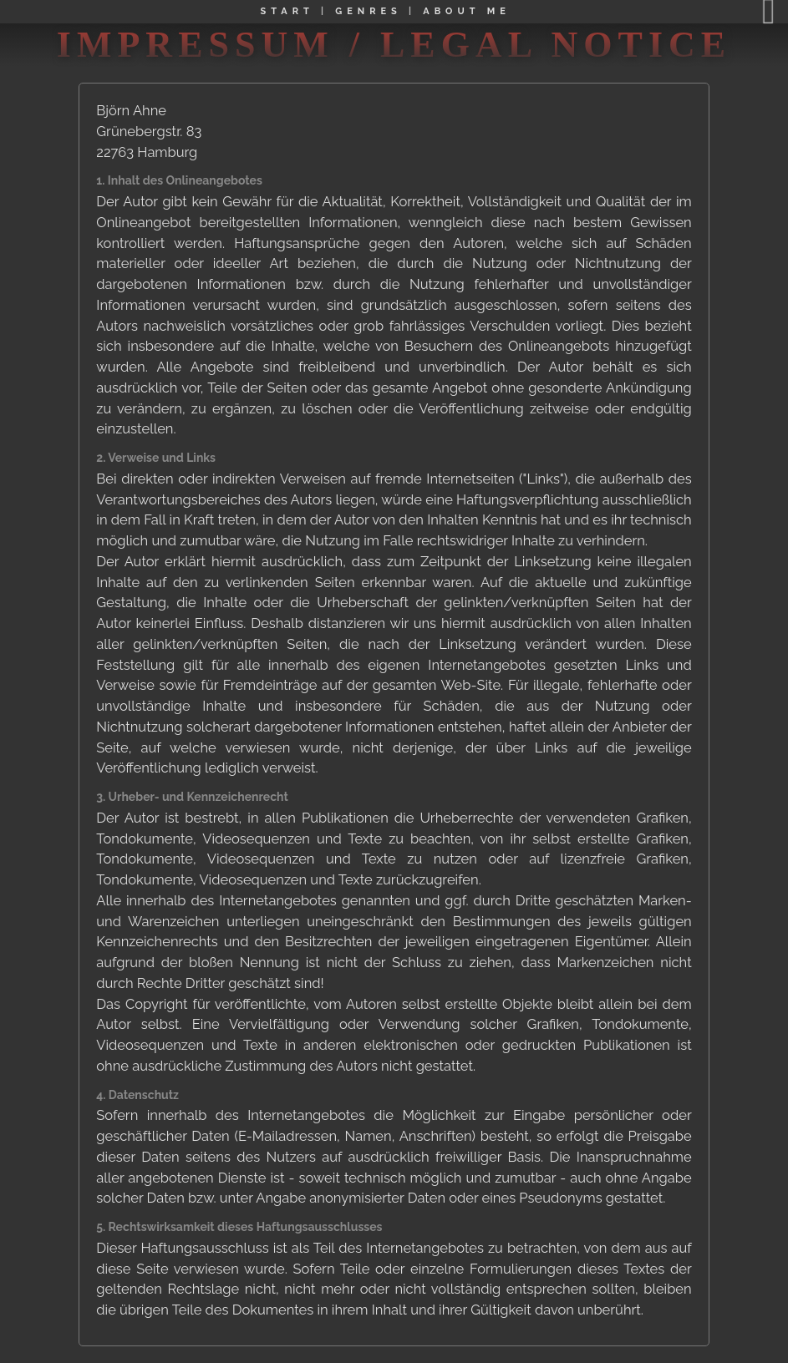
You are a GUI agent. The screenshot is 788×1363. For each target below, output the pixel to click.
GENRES (368, 11)
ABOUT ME (467, 11)
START (287, 11)
